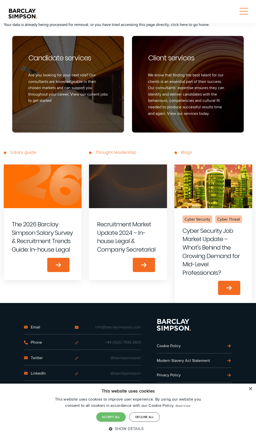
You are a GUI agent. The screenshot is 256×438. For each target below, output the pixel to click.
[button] (128, 429)
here (184, 24)
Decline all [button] (144, 417)
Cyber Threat (228, 219)
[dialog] (128, 411)
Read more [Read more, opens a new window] (183, 406)
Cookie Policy (169, 346)
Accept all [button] (111, 417)
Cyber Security (197, 219)
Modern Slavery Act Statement (183, 360)
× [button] (250, 389)
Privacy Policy (169, 375)
